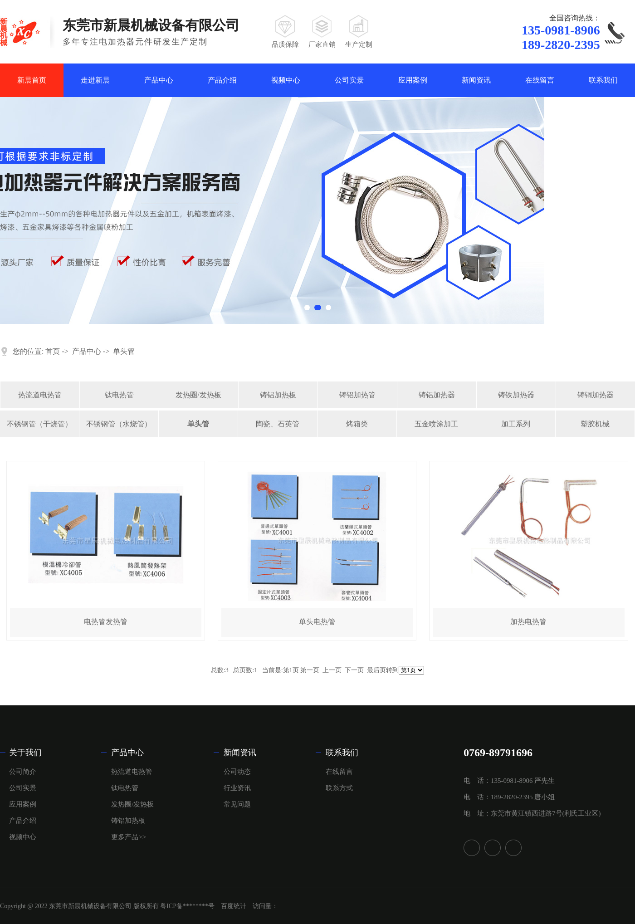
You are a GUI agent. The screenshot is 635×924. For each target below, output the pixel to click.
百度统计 (233, 906)
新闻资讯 (476, 80)
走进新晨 (95, 80)
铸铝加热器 (437, 395)
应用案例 (412, 80)
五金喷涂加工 (436, 424)
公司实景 (349, 80)
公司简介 (22, 771)
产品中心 (158, 80)
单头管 (124, 351)
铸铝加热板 (278, 395)
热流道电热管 (40, 395)
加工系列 (515, 424)
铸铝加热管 (357, 395)
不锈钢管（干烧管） (39, 424)
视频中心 (285, 80)
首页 (52, 351)
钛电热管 (119, 395)
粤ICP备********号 (187, 906)
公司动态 (237, 771)
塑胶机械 (595, 424)
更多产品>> (128, 837)
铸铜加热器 (595, 395)
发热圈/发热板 (198, 395)
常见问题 (237, 804)
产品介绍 (222, 80)
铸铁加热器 (516, 395)
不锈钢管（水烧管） (118, 424)
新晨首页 (31, 80)
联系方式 (339, 788)
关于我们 (25, 752)
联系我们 (603, 80)
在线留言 (539, 80)
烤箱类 (357, 424)
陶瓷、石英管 (277, 424)
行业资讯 (237, 788)
